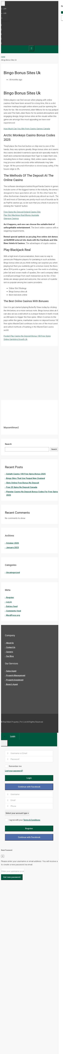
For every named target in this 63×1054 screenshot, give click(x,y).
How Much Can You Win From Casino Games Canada (27, 129)
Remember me (13, 766)
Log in (9, 602)
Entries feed (11, 606)
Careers (9, 652)
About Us (10, 643)
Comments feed (13, 611)
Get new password (11, 877)
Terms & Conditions (31, 820)
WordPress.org (13, 615)
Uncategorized (13, 572)
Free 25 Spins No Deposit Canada (21, 487)
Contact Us (10, 647)
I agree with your (22, 820)
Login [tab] (12, 736)
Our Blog (10, 656)
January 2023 (12, 547)
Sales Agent (11, 671)
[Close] (4, 743)
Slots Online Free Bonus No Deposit (22, 483)
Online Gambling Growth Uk (15, 339)
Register (10, 597)
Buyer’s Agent (12, 684)
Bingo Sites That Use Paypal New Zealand (25, 478)
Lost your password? (14, 771)
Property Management (15, 675)
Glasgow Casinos (11, 218)
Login (29, 778)
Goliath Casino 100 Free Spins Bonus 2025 (26, 474)
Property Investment (14, 680)
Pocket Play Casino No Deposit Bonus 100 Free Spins (27, 336)
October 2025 (12, 543)
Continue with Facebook (29, 787)
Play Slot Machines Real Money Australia (21, 215)
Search (8, 444)
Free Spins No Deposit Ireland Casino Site (22, 212)
